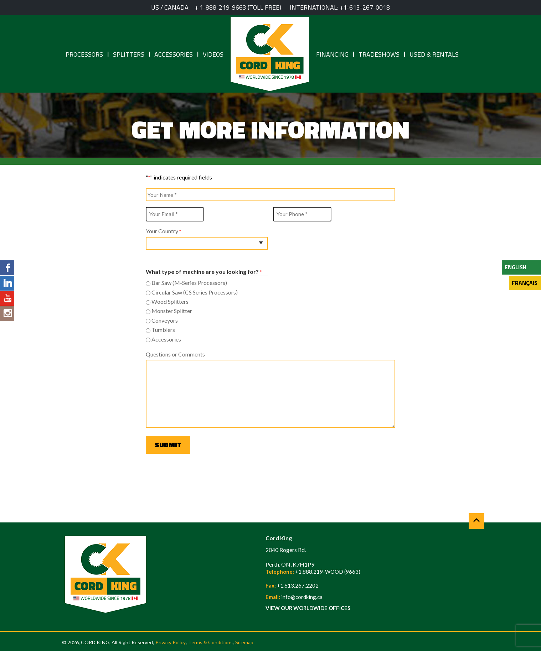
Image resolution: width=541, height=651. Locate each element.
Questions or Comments (175, 354)
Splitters (128, 54)
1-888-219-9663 (223, 7)
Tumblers (163, 329)
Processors (84, 54)
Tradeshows (379, 54)
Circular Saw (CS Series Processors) (194, 292)
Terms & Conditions (210, 642)
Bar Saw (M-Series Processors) (189, 282)
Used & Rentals (434, 54)
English (515, 267)
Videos (213, 54)
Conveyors (164, 320)
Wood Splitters (170, 301)
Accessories (173, 54)
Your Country (163, 231)
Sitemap (244, 642)
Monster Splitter (171, 310)
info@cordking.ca (302, 597)
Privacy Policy (170, 642)
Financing (332, 54)
